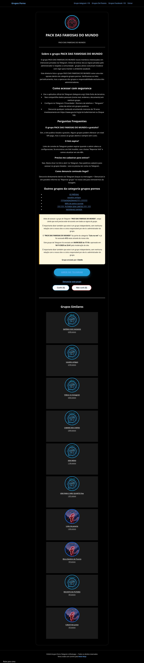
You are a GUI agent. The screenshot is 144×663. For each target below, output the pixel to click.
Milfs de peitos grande (74, 203)
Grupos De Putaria (99, 3)
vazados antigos (74, 197)
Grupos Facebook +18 (117, 3)
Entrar (130, 3)
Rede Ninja (82, 656)
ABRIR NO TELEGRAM (72, 272)
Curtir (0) (61, 288)
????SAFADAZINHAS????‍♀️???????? (74, 200)
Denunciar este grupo (72, 281)
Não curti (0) (81, 288)
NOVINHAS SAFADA (74, 209)
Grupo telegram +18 (82, 3)
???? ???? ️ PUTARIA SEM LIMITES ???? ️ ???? (74, 206)
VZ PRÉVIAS (74, 194)
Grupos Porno (19, 3)
